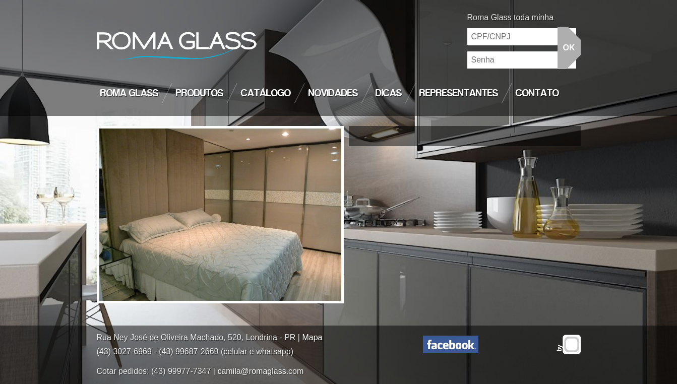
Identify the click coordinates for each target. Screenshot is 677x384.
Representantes (458, 93)
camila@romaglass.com (260, 371)
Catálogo (266, 93)
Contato (537, 93)
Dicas (389, 93)
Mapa (312, 337)
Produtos (199, 93)
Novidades (333, 93)
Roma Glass (129, 93)
